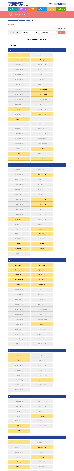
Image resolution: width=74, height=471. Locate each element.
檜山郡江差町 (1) (59, 302)
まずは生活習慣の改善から (36, 424)
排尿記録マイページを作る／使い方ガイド (61, 430)
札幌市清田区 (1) (44, 184)
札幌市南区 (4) (29, 196)
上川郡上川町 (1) (29, 143)
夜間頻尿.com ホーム (13, 20)
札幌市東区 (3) (15, 196)
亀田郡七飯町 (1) (29, 160)
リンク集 (54, 441)
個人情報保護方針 (45, 454)
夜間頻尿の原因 (12, 425)
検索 (61, 32)
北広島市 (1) (44, 166)
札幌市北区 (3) (29, 184)
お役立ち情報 (61, 9)
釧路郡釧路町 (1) (14, 172)
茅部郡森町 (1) (59, 160)
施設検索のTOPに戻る (61, 28)
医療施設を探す (12, 448)
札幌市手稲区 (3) (29, 190)
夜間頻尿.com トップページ (62, 415)
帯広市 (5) (59, 113)
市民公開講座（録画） (57, 438)
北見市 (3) (59, 166)
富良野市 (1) (44, 314)
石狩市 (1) (44, 84)
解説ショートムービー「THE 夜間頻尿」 (17, 441)
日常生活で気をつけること (42, 9)
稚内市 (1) (14, 403)
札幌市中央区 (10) (14, 190)
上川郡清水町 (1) (59, 143)
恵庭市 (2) (59, 107)
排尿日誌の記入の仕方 (57, 427)
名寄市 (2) (59, 278)
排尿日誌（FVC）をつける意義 (58, 424)
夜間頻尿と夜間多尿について (13, 9)
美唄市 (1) (59, 308)
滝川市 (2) (14, 243)
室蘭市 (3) (14, 337)
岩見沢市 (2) (44, 90)
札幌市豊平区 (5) (44, 190)
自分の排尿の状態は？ (57, 425)
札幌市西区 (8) (59, 190)
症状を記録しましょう (32, 9)
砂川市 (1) (29, 219)
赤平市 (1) (14, 55)
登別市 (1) (14, 290)
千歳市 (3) (44, 243)
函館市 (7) (14, 302)
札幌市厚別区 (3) (14, 184)
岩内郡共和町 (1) (29, 90)
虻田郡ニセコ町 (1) (29, 78)
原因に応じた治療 (34, 425)
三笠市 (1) (59, 332)
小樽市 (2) (44, 113)
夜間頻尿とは (12, 424)
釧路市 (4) (29, 172)
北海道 (28, 20)
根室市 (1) (44, 284)
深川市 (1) (14, 314)
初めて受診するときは (35, 427)
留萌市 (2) (59, 385)
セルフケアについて (56, 439)
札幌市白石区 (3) (59, 184)
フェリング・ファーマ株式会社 (26, 454)
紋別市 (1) (14, 349)
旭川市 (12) (44, 55)
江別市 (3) (14, 113)
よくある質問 (51, 9)
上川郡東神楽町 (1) (15, 154)
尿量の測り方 (55, 428)
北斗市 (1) (44, 319)
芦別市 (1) (59, 55)
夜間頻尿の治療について (22, 9)
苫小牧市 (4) (59, 254)
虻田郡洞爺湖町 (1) (59, 72)
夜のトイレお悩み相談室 (14, 430)
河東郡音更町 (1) (59, 125)
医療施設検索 (22, 20)
